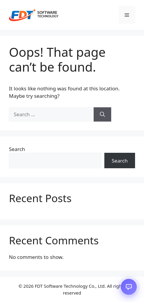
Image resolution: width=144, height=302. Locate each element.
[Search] (102, 114)
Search (17, 149)
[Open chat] (129, 287)
